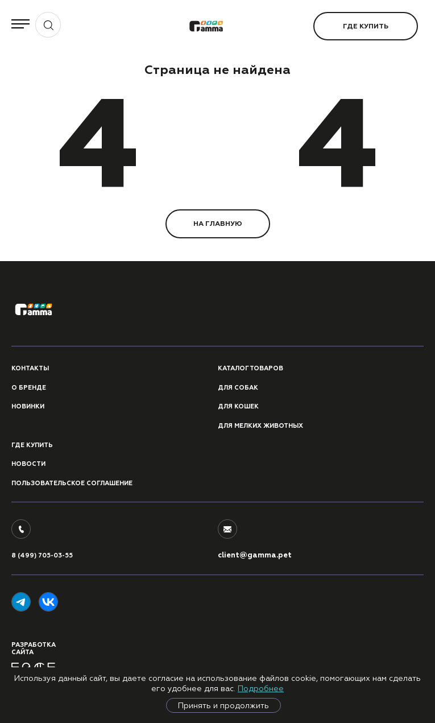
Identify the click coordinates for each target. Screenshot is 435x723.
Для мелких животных (260, 425)
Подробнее (261, 688)
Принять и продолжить (223, 705)
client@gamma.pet (255, 555)
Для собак (238, 387)
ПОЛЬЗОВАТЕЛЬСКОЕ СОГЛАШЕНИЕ (71, 483)
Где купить (365, 26)
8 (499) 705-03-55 (42, 555)
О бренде (28, 387)
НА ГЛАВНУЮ (217, 224)
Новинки (27, 406)
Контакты (30, 368)
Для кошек (238, 406)
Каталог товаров (250, 368)
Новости (28, 464)
